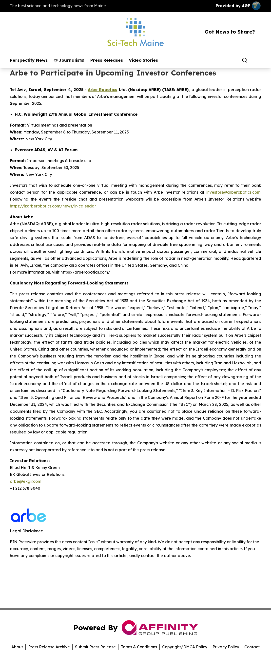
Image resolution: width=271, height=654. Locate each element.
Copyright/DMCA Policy (184, 646)
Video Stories (143, 60)
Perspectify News (29, 60)
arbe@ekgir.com (25, 481)
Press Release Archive (49, 646)
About (17, 646)
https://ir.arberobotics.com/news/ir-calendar (53, 206)
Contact (252, 646)
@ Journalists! (69, 60)
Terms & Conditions (139, 646)
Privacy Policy (226, 646)
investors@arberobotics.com (233, 192)
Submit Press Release (95, 646)
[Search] (245, 60)
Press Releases (106, 60)
